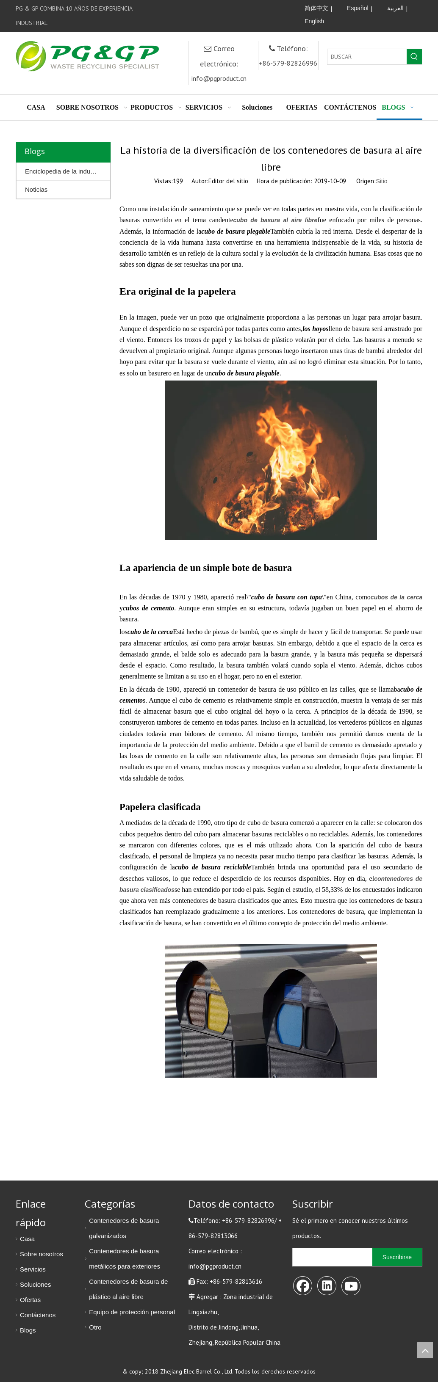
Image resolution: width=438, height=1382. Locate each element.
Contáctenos (37, 1315)
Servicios (33, 1269)
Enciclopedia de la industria (64, 171)
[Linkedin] (257, 8)
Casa (27, 1238)
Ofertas (30, 1299)
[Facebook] (240, 8)
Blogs (28, 1330)
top (425, 1350)
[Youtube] (275, 8)
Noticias (36, 189)
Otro (95, 1327)
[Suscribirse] (397, 1257)
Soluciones (35, 1284)
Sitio (381, 181)
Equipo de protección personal (132, 1312)
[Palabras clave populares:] (414, 56)
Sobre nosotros (41, 1254)
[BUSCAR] (367, 56)
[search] (330, 1257)
